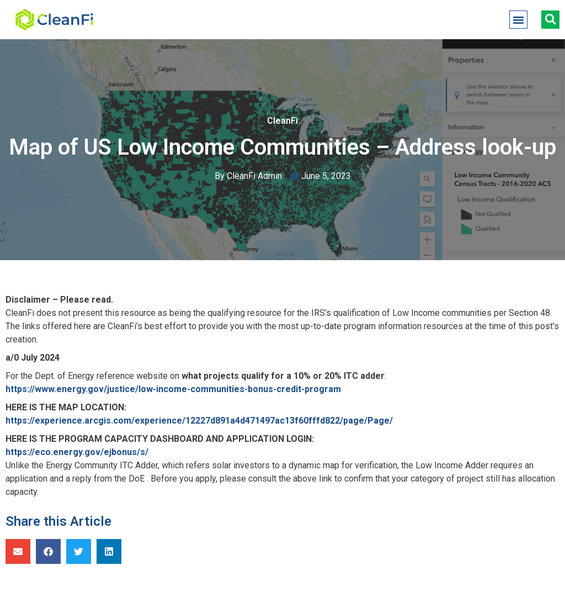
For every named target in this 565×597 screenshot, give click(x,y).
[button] (518, 19)
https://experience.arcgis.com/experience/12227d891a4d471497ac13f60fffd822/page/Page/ (199, 420)
